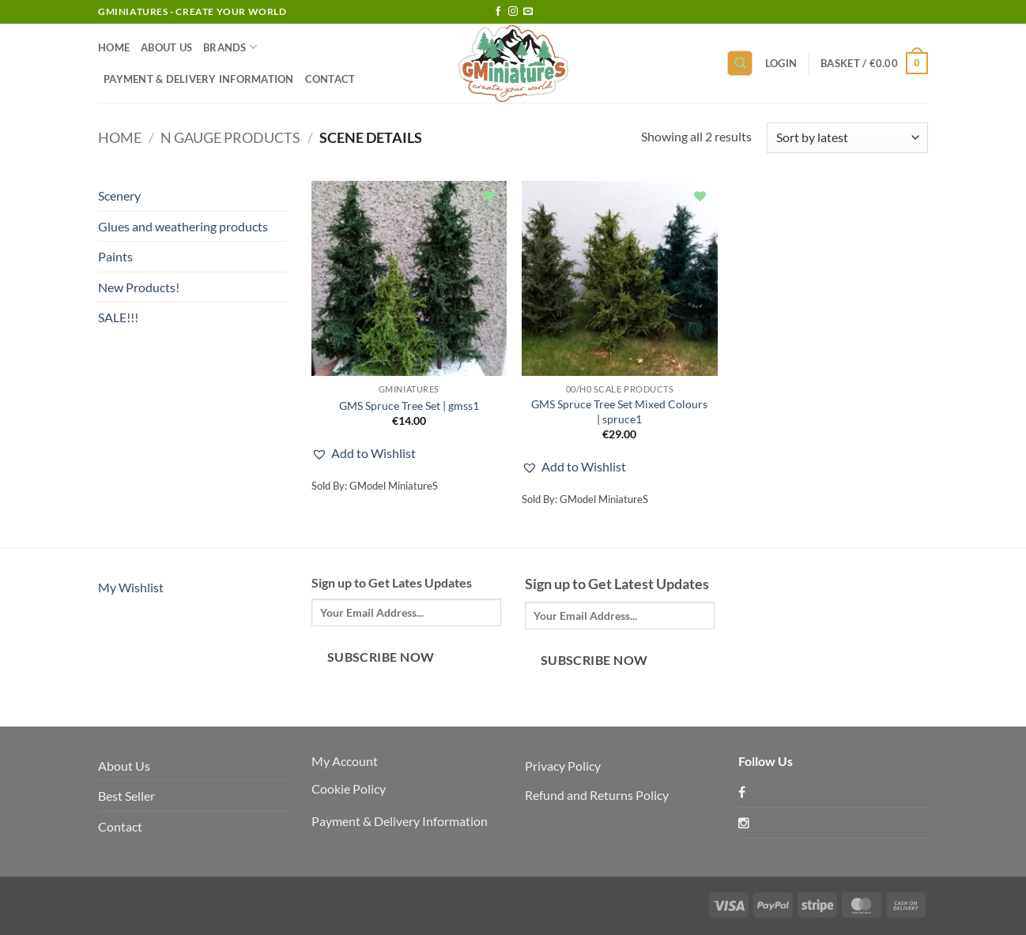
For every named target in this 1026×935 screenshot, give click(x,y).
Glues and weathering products (183, 226)
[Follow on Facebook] (498, 11)
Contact (330, 79)
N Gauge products (230, 137)
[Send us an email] (528, 11)
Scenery (119, 195)
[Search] (740, 64)
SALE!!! (118, 317)
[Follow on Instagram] (513, 11)
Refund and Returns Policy (597, 794)
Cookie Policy (348, 788)
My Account (344, 760)
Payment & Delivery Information (199, 79)
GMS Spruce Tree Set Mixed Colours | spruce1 (619, 411)
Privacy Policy (563, 765)
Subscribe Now (381, 657)
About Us (166, 47)
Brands (230, 46)
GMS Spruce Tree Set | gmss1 (409, 405)
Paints (115, 256)
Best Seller (126, 795)
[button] (781, 63)
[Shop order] (847, 137)
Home (114, 47)
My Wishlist (131, 587)
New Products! (138, 287)
